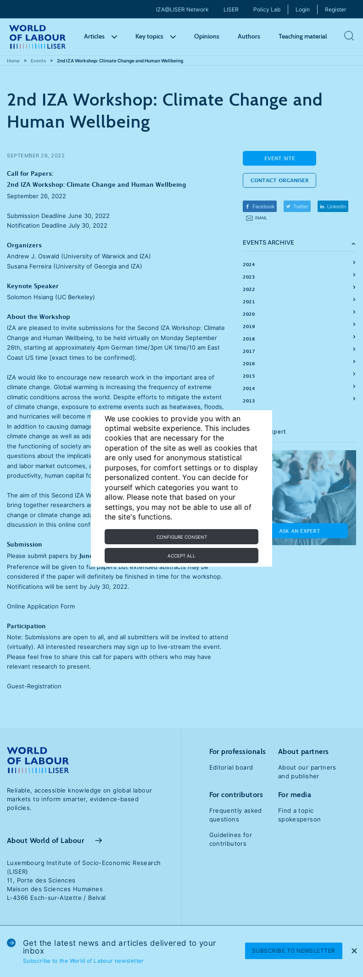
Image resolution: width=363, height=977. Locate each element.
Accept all (181, 555)
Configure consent (181, 537)
